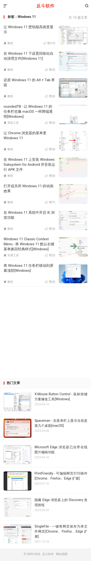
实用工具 (11, 255)
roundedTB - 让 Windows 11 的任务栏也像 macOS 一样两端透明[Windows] (28, 111)
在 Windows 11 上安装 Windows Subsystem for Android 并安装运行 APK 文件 (29, 164)
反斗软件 (45, 5)
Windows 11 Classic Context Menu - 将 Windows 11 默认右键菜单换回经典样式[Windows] (29, 244)
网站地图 (61, 554)
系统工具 (11, 122)
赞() (50, 96)
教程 (8, 96)
